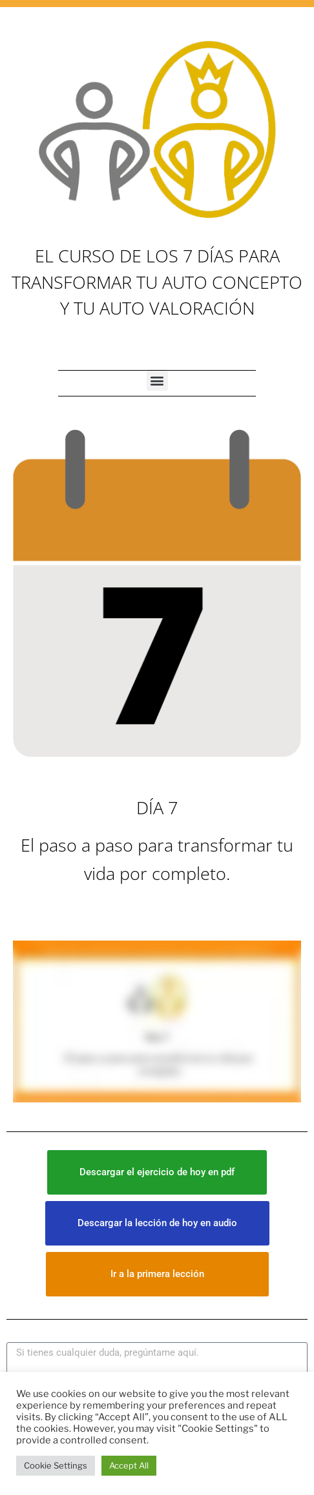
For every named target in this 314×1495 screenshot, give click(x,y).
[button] (157, 380)
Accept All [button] (129, 1465)
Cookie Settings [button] (55, 1465)
